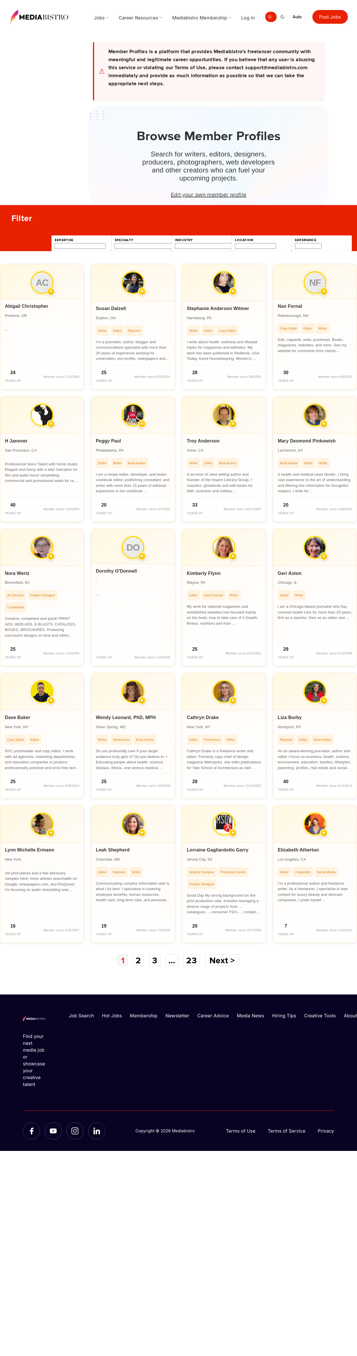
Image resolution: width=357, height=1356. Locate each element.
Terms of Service (287, 1131)
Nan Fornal (290, 306)
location (244, 240)
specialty (124, 240)
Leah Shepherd (113, 849)
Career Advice (213, 1016)
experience (305, 240)
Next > (222, 960)
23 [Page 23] (191, 960)
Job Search (81, 1016)
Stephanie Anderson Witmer (218, 308)
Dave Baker (17, 717)
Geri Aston (290, 573)
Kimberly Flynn (204, 573)
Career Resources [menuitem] (138, 18)
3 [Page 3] (154, 960)
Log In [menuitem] (248, 18)
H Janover (16, 440)
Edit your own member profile (208, 194)
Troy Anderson (203, 440)
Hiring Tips (284, 1016)
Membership (143, 1016)
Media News (250, 1016)
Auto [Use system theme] (297, 16)
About (350, 1016)
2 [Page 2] (138, 960)
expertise (64, 240)
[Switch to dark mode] (283, 17)
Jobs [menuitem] (99, 18)
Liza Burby (290, 717)
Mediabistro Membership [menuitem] (199, 18)
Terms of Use (240, 1131)
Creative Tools (320, 1016)
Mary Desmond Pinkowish (307, 440)
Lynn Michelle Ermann (29, 849)
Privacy (326, 1131)
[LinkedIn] (96, 1130)
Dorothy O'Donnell (116, 571)
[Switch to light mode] (271, 17)
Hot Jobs (112, 1016)
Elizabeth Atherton (298, 849)
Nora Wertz (17, 573)
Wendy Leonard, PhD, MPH (126, 717)
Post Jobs (330, 17)
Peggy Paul (108, 440)
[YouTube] (53, 1130)
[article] (42, 327)
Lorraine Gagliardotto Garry (218, 849)
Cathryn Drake (203, 717)
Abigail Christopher (26, 306)
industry (184, 240)
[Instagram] (75, 1130)
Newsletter (177, 1016)
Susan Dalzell (111, 308)
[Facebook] (31, 1130)
